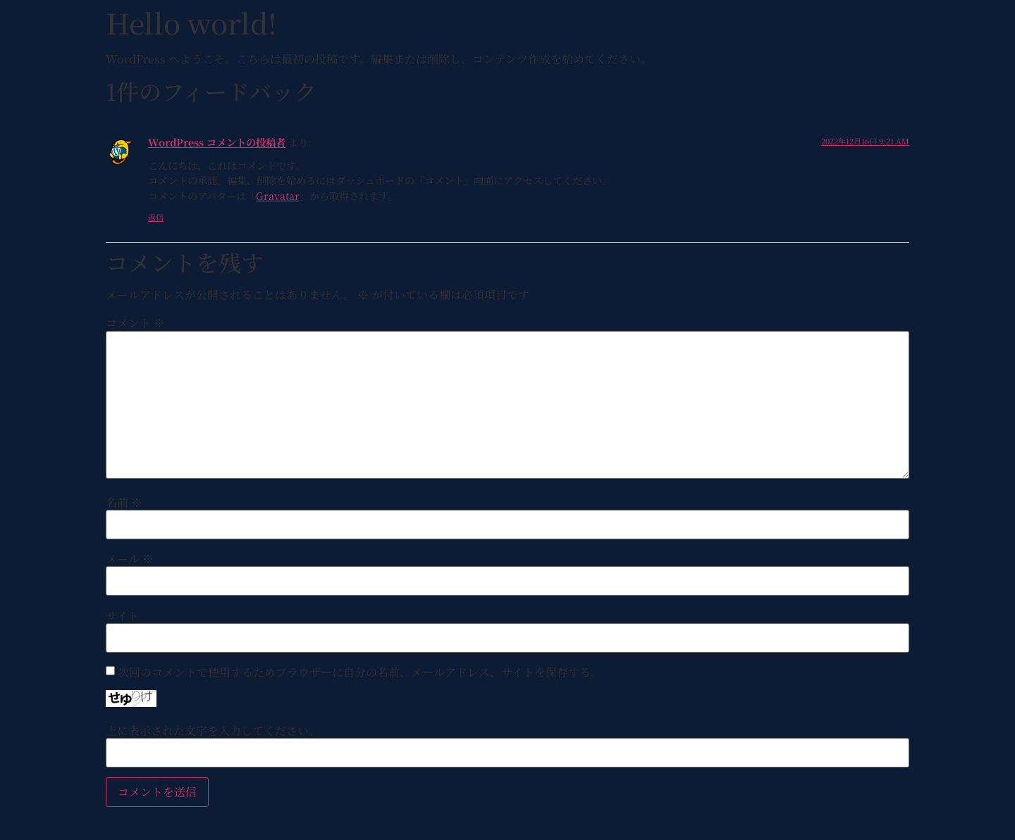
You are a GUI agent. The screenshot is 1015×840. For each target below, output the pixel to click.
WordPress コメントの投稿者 (216, 141)
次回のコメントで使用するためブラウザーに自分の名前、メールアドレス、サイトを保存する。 (360, 672)
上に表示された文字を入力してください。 (213, 730)
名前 (124, 502)
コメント (135, 323)
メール (130, 559)
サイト (122, 616)
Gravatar (278, 195)
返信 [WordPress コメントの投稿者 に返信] (156, 216)
